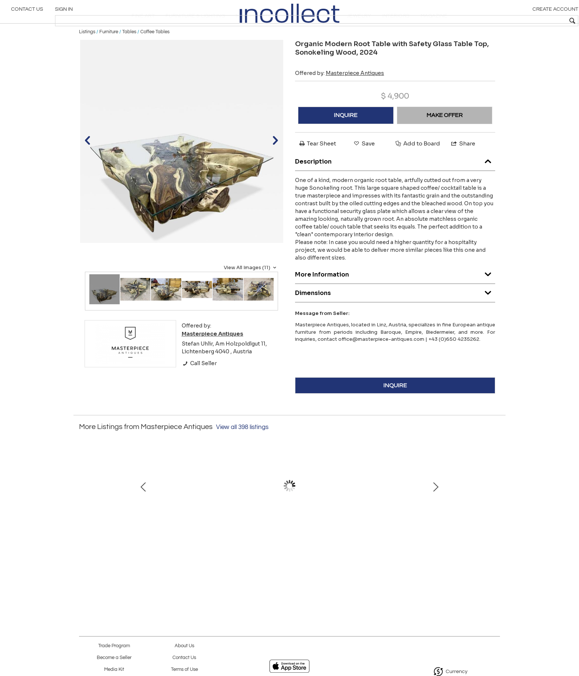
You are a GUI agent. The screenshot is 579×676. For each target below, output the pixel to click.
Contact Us (27, 13)
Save (364, 167)
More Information (395, 297)
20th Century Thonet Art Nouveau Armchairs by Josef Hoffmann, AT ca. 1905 (210, 552)
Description (395, 184)
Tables (129, 56)
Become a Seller (114, 657)
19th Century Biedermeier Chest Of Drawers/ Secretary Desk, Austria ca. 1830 (443, 552)
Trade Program (114, 646)
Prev (84, 518)
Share (462, 167)
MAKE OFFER (444, 140)
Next (494, 518)
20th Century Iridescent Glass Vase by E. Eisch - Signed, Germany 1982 (132, 552)
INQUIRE (345, 140)
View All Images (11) (251, 292)
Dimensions (395, 316)
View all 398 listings (242, 452)
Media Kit (114, 669)
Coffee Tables (154, 56)
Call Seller (199, 387)
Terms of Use (184, 669)
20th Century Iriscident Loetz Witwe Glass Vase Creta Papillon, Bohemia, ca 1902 (365, 552)
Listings (87, 56)
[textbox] (520, 21)
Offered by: (339, 97)
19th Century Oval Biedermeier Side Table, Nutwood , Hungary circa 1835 (288, 552)
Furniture (108, 56)
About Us (184, 646)
